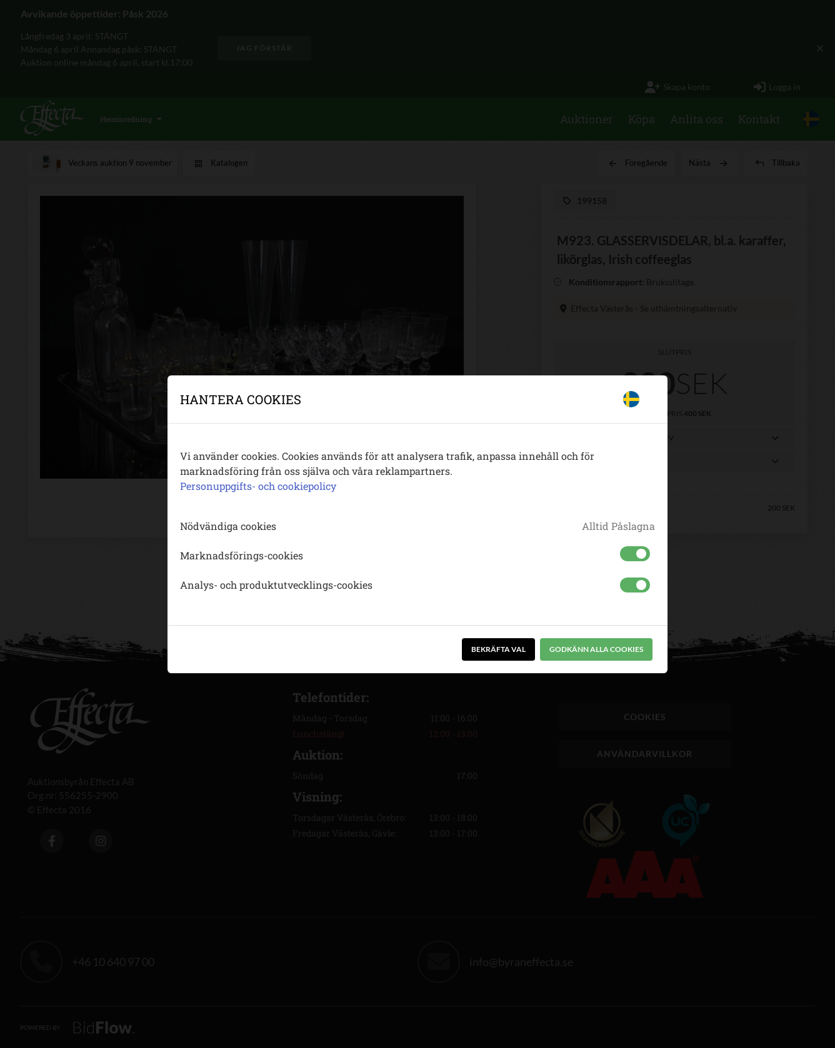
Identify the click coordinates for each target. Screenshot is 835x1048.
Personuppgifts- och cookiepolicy (258, 485)
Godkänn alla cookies (596, 649)
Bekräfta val (498, 649)
